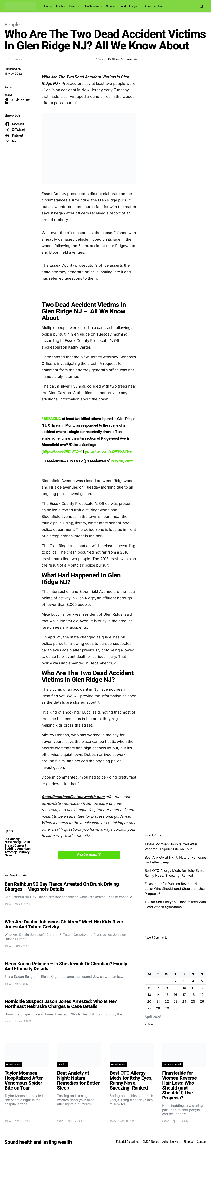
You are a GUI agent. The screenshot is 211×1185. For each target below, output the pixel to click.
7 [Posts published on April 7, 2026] (158, 988)
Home (48, 6)
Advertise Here (154, 6)
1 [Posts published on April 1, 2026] (167, 981)
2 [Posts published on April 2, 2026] (176, 981)
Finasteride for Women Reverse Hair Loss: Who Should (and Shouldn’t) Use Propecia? (175, 889)
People (12, 24)
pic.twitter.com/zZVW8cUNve (108, 451)
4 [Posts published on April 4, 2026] (193, 981)
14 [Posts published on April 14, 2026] (158, 995)
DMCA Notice (151, 1141)
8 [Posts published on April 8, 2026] (167, 988)
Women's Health (173, 1064)
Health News (92, 6)
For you (133, 6)
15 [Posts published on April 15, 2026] (167, 995)
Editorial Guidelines (127, 1141)
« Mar (149, 1024)
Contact (201, 1141)
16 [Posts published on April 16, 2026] (175, 995)
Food (123, 6)
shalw (8, 95)
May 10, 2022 (122, 461)
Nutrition (111, 6)
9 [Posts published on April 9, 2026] (176, 988)
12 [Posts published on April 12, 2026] (202, 988)
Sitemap (188, 1141)
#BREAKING (51, 419)
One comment (15, 59)
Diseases (75, 6)
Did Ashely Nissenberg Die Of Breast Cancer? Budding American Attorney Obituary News (18, 847)
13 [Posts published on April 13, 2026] (149, 995)
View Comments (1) (89, 854)
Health (59, 6)
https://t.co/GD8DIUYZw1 (63, 451)
